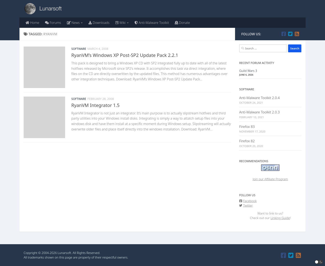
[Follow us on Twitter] (290, 33)
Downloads (99, 22)
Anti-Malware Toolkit (152, 22)
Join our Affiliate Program (270, 179)
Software (78, 49)
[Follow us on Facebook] (283, 33)
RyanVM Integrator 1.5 (95, 105)
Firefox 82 (247, 141)
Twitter (248, 205)
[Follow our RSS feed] (296, 33)
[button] (319, 262)
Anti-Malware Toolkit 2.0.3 (259, 112)
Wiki (120, 22)
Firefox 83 (247, 126)
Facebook (250, 201)
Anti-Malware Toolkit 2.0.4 (259, 97)
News (73, 22)
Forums (53, 22)
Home (32, 22)
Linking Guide (280, 218)
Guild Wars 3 (248, 71)
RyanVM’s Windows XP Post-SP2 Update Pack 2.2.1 (124, 55)
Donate (182, 22)
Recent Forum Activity (256, 63)
